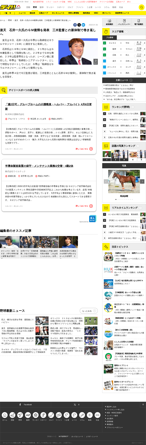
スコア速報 (118, 31)
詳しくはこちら (84, 149)
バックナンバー (124, 24)
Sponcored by (87, 219)
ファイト (80, 7)
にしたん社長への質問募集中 (85, 2)
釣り (129, 2)
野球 (35, 7)
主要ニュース (122, 80)
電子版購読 (138, 24)
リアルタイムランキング (125, 207)
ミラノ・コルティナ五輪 (55, 2)
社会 (121, 7)
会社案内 (110, 418)
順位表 (32, 13)
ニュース (22, 13)
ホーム (2, 20)
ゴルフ (70, 7)
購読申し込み (111, 407)
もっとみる (87, 311)
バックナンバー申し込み (115, 409)
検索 (142, 7)
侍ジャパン (106, 13)
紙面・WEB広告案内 (114, 413)
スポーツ (61, 7)
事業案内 (110, 424)
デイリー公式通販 (107, 2)
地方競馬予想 (38, 2)
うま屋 (89, 7)
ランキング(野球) (121, 107)
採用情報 (110, 421)
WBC (70, 2)
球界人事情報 (73, 13)
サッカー (50, 7)
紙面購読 (109, 24)
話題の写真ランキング (123, 146)
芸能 (28, 7)
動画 (114, 7)
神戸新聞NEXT (63, 436)
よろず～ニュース (92, 436)
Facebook (28, 405)
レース (98, 7)
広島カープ (120, 2)
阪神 (42, 7)
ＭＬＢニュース (58, 13)
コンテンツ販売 (112, 415)
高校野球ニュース (122, 13)
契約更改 (86, 13)
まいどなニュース (77, 436)
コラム (107, 7)
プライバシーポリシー (115, 427)
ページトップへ (143, 405)
